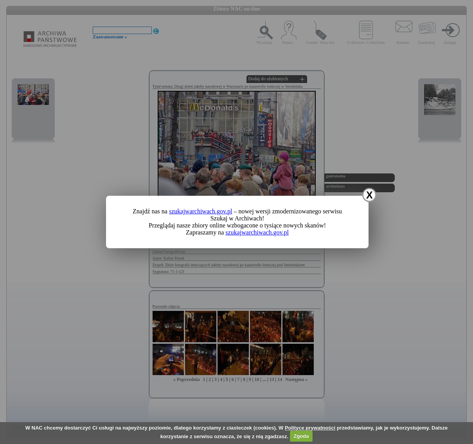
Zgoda (301, 436)
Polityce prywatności (310, 428)
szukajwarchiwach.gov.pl (200, 211)
